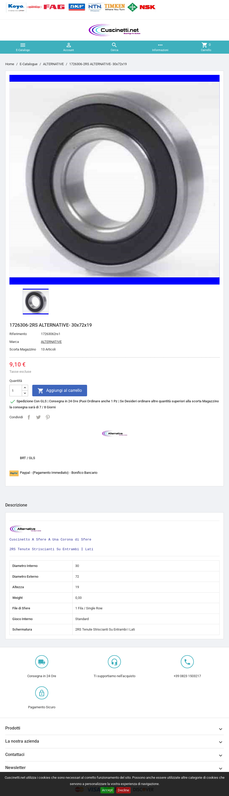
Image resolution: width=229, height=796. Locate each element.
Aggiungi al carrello (60, 391)
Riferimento (18, 334)
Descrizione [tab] (16, 505)
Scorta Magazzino (22, 349)
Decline (123, 790)
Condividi (29, 417)
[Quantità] (15, 390)
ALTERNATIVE (51, 342)
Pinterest (48, 417)
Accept (107, 790)
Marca (14, 342)
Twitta (38, 417)
